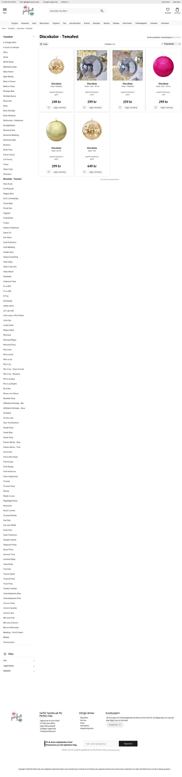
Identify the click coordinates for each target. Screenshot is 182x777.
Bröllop (86, 23)
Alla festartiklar (75, 23)
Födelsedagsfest (141, 23)
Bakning (106, 23)
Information (166, 2)
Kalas (34, 23)
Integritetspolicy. (113, 750)
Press (82, 723)
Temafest (14, 23)
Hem (4, 28)
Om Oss (83, 720)
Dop (64, 23)
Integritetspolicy (86, 728)
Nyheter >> (65, 2)
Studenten (153, 23)
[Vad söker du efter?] (77, 10)
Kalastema (25, 23)
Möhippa (116, 23)
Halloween (165, 23)
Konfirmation (127, 23)
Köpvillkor (84, 718)
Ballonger (96, 23)
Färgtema (56, 23)
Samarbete (84, 726)
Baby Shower (44, 23)
